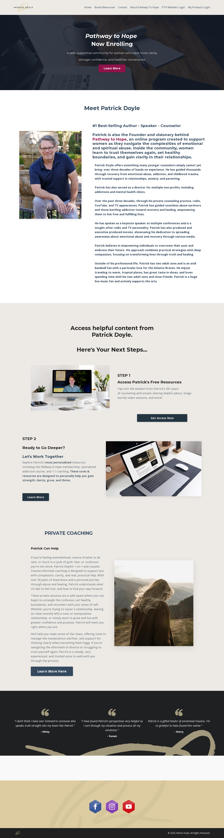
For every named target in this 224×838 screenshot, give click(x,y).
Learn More (112, 68)
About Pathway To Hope (144, 7)
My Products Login (199, 7)
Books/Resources (104, 7)
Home (87, 7)
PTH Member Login (173, 7)
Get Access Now (162, 418)
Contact (122, 7)
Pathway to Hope (109, 139)
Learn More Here (52, 671)
